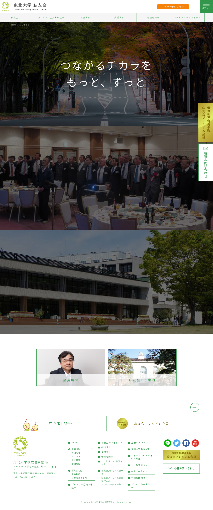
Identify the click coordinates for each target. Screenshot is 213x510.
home (13, 24)
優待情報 (76, 464)
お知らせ (76, 457)
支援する (119, 17)
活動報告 (76, 468)
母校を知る (153, 17)
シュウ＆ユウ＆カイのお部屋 (142, 462)
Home (75, 447)
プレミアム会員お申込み (51, 17)
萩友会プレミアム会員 (151, 428)
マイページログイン (173, 6)
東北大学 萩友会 (30, 5)
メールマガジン (139, 469)
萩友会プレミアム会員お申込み (112, 484)
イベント (76, 461)
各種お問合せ (62, 428)
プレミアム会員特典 (111, 489)
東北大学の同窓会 (140, 453)
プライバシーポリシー (142, 490)
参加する (85, 17)
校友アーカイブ (139, 476)
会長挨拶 (70, 384)
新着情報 (76, 454)
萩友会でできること (112, 447)
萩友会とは (17, 17)
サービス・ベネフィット (187, 17)
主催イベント (138, 447)
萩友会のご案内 (142, 384)
